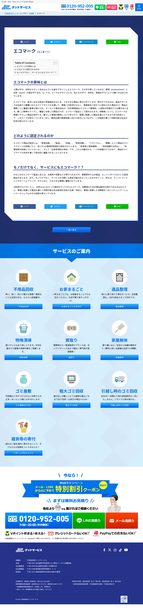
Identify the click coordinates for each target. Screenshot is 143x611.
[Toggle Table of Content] (54, 63)
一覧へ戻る (71, 229)
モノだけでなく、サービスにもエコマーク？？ (37, 72)
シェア (26, 41)
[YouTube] (125, 550)
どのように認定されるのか (28, 69)
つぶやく (57, 41)
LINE (119, 41)
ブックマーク (88, 41)
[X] (109, 550)
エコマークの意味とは (26, 66)
